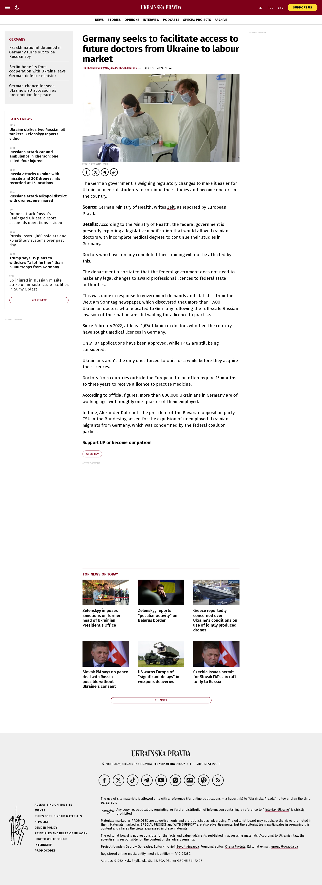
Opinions (132, 20)
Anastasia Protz (124, 68)
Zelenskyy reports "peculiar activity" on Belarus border (157, 615)
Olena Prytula (235, 847)
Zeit (171, 207)
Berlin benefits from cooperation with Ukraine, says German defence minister (37, 71)
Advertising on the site (53, 804)
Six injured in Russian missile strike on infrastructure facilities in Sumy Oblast (39, 285)
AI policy (42, 822)
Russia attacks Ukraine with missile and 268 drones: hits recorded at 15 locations (34, 178)
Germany (92, 454)
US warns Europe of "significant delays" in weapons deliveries (158, 677)
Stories (114, 20)
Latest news (20, 119)
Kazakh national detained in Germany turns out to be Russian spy (35, 52)
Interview (151, 20)
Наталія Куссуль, (96, 68)
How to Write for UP (51, 839)
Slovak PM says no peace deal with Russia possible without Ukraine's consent (105, 679)
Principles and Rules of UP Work (61, 833)
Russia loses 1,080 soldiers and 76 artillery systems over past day (37, 240)
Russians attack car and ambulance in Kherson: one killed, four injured (33, 156)
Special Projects (197, 20)
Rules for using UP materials (58, 816)
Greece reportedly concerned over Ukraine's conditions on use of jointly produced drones (215, 620)
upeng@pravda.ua (284, 847)
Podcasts (171, 20)
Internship (43, 844)
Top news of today (100, 574)
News (99, 20)
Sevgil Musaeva (187, 847)
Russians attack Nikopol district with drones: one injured (38, 198)
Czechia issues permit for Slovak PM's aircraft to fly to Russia (214, 677)
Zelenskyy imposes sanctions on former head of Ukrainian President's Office (102, 618)
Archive (221, 20)
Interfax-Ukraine (277, 810)
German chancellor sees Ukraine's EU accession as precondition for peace (32, 90)
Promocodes (45, 850)
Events (40, 810)
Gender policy (46, 827)
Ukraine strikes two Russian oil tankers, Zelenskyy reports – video (37, 134)
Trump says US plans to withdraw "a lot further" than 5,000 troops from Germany (36, 262)
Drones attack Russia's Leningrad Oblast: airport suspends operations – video (35, 218)
